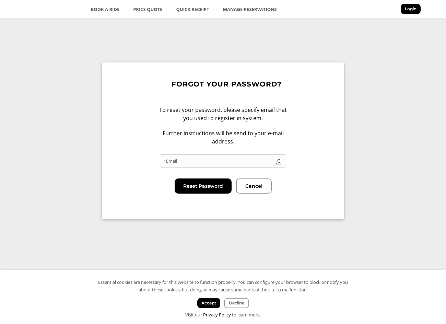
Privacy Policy (217, 315)
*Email (170, 161)
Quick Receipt (192, 9)
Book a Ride (105, 9)
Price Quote (147, 9)
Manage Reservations (250, 9)
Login (410, 8)
